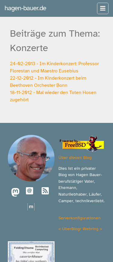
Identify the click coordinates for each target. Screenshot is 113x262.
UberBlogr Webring (80, 228)
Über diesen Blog (75, 157)
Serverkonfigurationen (79, 218)
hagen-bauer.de (25, 8)
